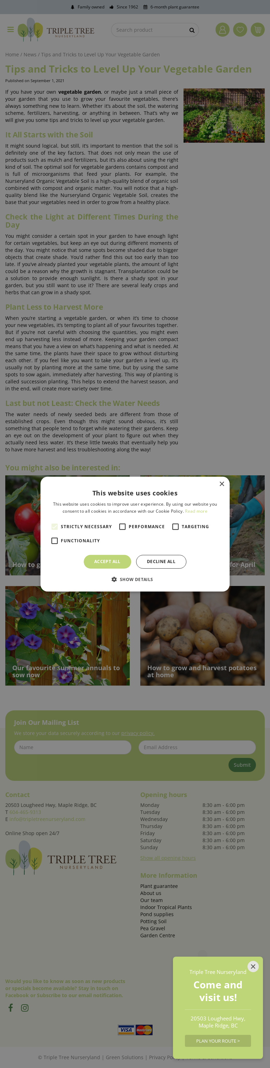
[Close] (253, 966)
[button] (135, 579)
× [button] (221, 484)
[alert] (135, 534)
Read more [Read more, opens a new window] (196, 511)
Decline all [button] (161, 561)
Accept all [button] (107, 561)
